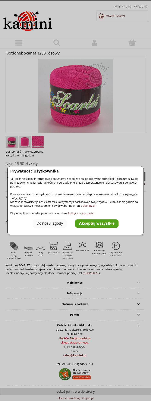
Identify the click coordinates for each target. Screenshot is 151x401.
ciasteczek (89, 206)
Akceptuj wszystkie (97, 223)
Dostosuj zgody (50, 223)
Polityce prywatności (81, 213)
